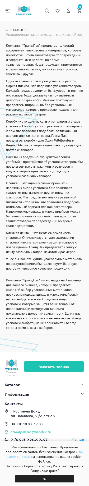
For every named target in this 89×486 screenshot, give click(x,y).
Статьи (15, 29)
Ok (44, 479)
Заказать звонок (54, 366)
